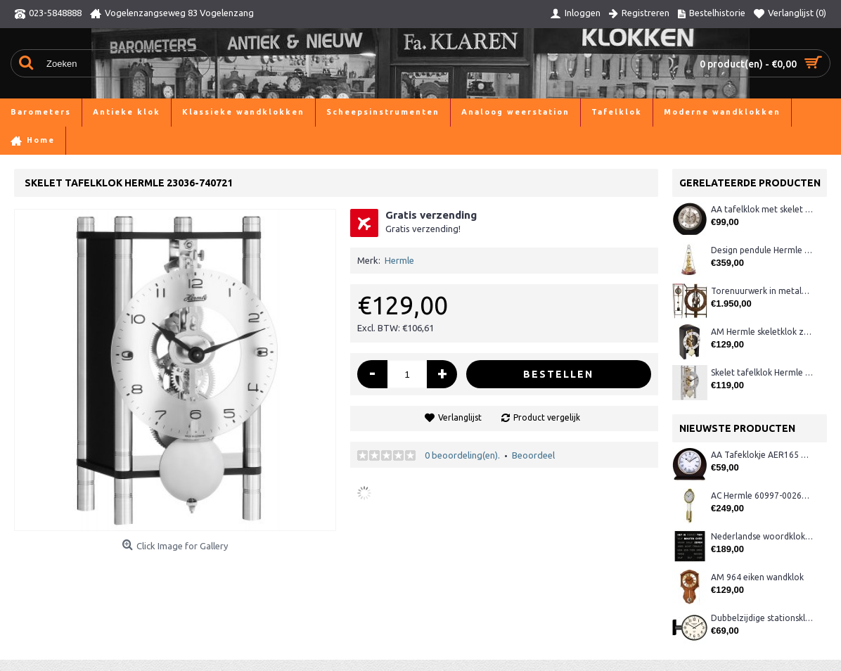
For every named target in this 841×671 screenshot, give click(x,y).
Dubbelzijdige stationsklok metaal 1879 (762, 617)
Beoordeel (533, 455)
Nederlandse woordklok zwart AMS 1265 (762, 536)
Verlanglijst (460, 417)
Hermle (399, 260)
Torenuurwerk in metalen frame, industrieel (762, 290)
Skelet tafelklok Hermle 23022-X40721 (762, 372)
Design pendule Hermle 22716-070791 (762, 250)
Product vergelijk (546, 417)
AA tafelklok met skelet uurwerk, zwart (762, 209)
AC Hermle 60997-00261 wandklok (762, 495)
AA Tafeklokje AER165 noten (762, 454)
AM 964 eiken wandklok (757, 577)
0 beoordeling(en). (462, 455)
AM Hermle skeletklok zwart (762, 331)
